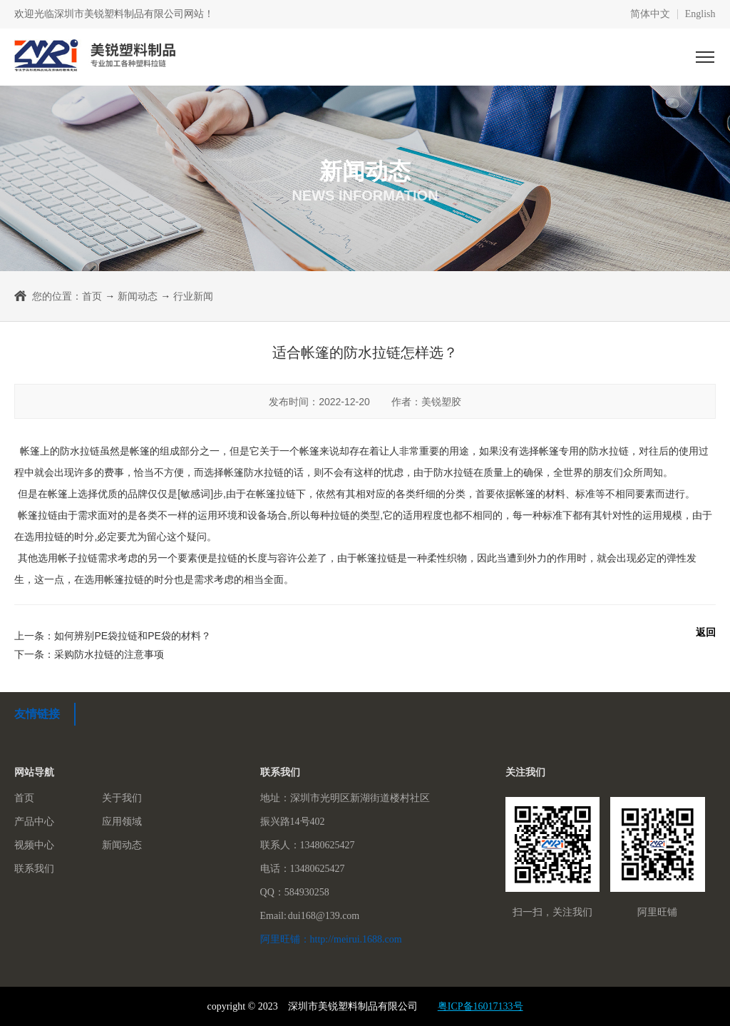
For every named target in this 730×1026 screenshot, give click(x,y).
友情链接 (37, 714)
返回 (706, 632)
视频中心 (34, 845)
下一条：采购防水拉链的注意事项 (89, 654)
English (700, 14)
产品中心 (34, 821)
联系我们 (34, 868)
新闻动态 (138, 296)
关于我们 (122, 798)
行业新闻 (193, 296)
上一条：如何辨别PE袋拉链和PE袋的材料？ (112, 635)
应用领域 (122, 821)
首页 (92, 296)
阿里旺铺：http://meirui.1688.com (331, 939)
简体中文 (650, 14)
